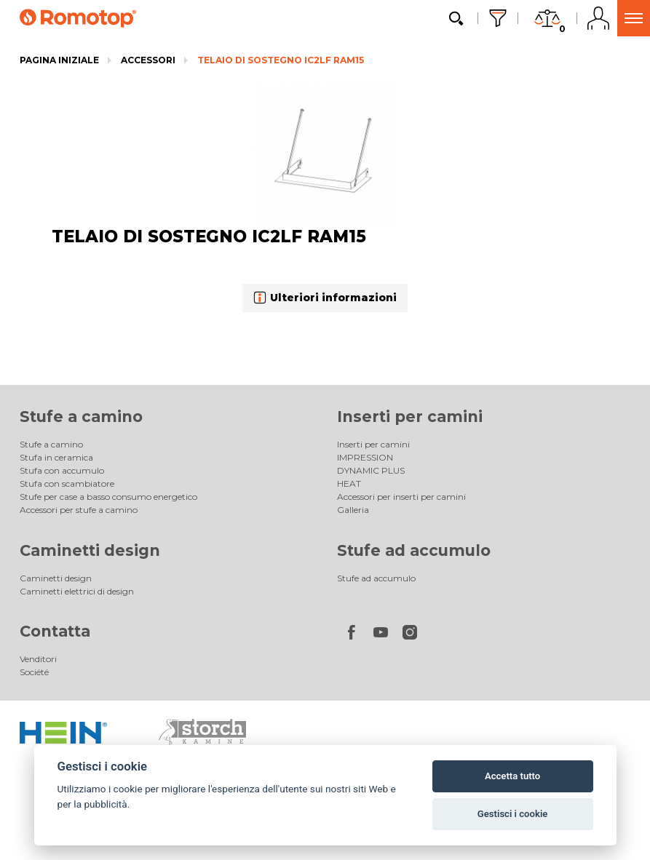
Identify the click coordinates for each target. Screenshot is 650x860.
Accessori (148, 60)
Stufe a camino (81, 416)
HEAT (349, 483)
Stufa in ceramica (56, 457)
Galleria (353, 509)
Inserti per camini (410, 416)
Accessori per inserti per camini (401, 496)
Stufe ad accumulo (414, 550)
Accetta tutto (512, 776)
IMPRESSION (365, 457)
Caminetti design (90, 550)
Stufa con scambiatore (67, 483)
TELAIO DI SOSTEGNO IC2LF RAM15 (280, 60)
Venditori (38, 658)
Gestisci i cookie (512, 813)
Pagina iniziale (59, 60)
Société (34, 671)
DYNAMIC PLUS (371, 470)
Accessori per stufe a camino (79, 509)
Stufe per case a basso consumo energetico (108, 496)
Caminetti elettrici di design (77, 591)
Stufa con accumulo (62, 470)
